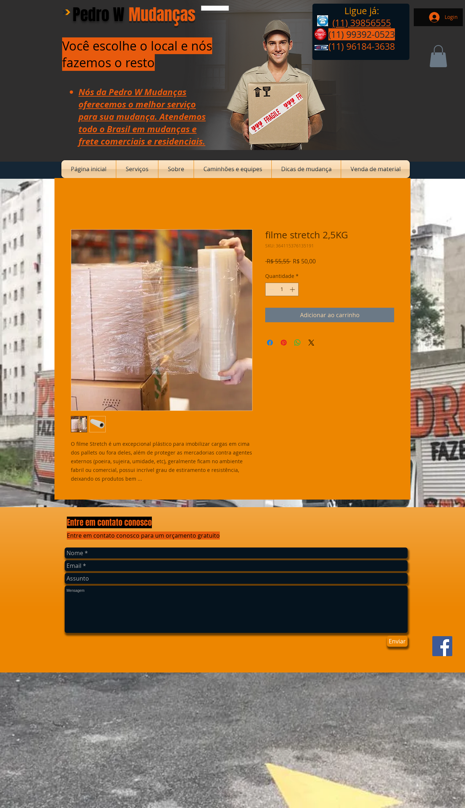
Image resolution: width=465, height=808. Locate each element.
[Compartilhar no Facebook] (270, 342)
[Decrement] (270, 289)
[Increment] (293, 289)
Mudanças (162, 14)
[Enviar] (397, 641)
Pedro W (98, 14)
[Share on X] (311, 342)
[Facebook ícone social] (442, 646)
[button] (438, 56)
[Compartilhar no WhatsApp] (297, 342)
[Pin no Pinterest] (283, 342)
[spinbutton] (281, 289)
